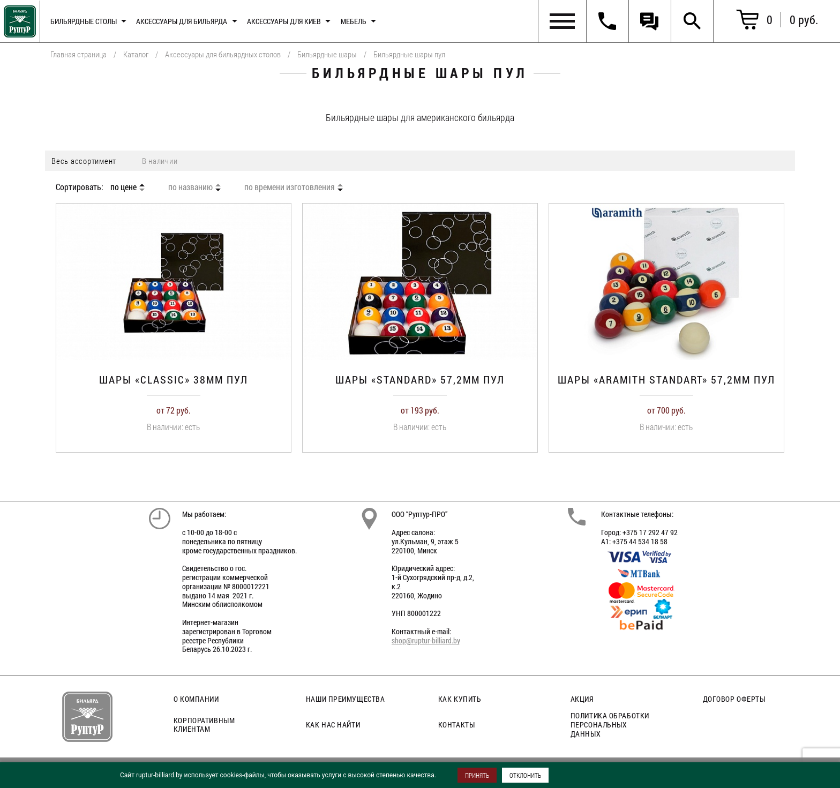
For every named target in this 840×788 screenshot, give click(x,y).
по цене (123, 187)
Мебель (353, 21)
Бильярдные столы (83, 21)
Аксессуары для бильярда (181, 21)
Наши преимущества (345, 699)
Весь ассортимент (83, 160)
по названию (190, 187)
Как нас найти (333, 724)
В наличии (160, 160)
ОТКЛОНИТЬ (525, 775)
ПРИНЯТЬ (477, 775)
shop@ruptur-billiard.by (426, 640)
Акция (582, 699)
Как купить (460, 699)
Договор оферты (734, 699)
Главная (18, 19)
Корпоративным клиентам (204, 724)
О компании (196, 699)
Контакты (456, 724)
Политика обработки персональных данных (610, 724)
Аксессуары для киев (284, 21)
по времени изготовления (289, 187)
